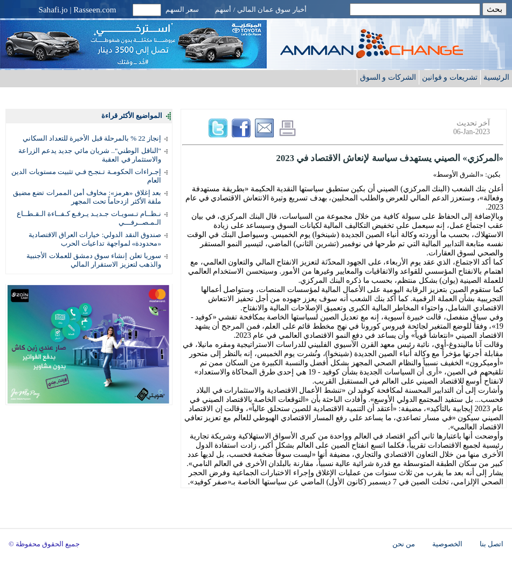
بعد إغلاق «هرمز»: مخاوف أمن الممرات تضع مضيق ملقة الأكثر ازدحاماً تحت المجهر (87, 197)
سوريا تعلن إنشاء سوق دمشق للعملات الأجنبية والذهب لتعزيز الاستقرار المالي (93, 260)
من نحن (403, 544)
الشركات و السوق (388, 77)
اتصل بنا (491, 544)
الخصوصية (447, 544)
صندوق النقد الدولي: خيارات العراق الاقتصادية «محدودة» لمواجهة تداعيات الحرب (95, 239)
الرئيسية (496, 77)
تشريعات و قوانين (450, 77)
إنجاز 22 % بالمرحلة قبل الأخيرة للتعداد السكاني (92, 138)
